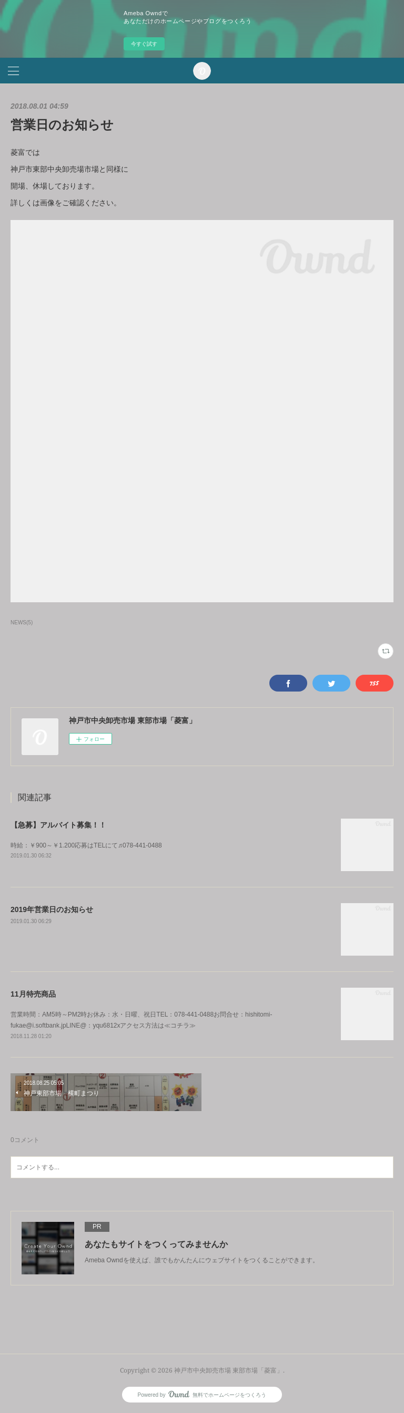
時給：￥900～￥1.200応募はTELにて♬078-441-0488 (86, 845)
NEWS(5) (22, 622)
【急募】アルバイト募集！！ (58, 825)
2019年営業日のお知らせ (52, 909)
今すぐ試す (144, 44)
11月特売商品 (33, 994)
